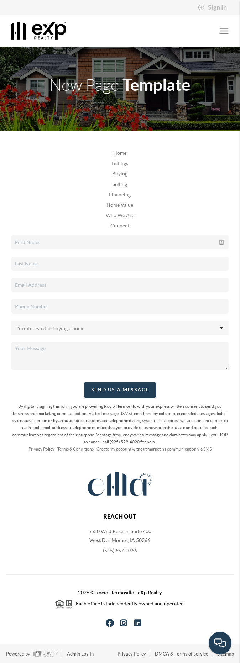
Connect (119, 225)
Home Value (119, 205)
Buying (119, 174)
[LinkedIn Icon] (137, 623)
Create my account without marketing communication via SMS (154, 449)
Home (119, 153)
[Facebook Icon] (110, 623)
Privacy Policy (41, 449)
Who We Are (120, 215)
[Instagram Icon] (123, 623)
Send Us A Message (120, 390)
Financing (120, 195)
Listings (119, 163)
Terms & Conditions (75, 449)
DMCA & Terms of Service (181, 654)
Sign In (212, 7)
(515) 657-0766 (120, 550)
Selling (120, 184)
